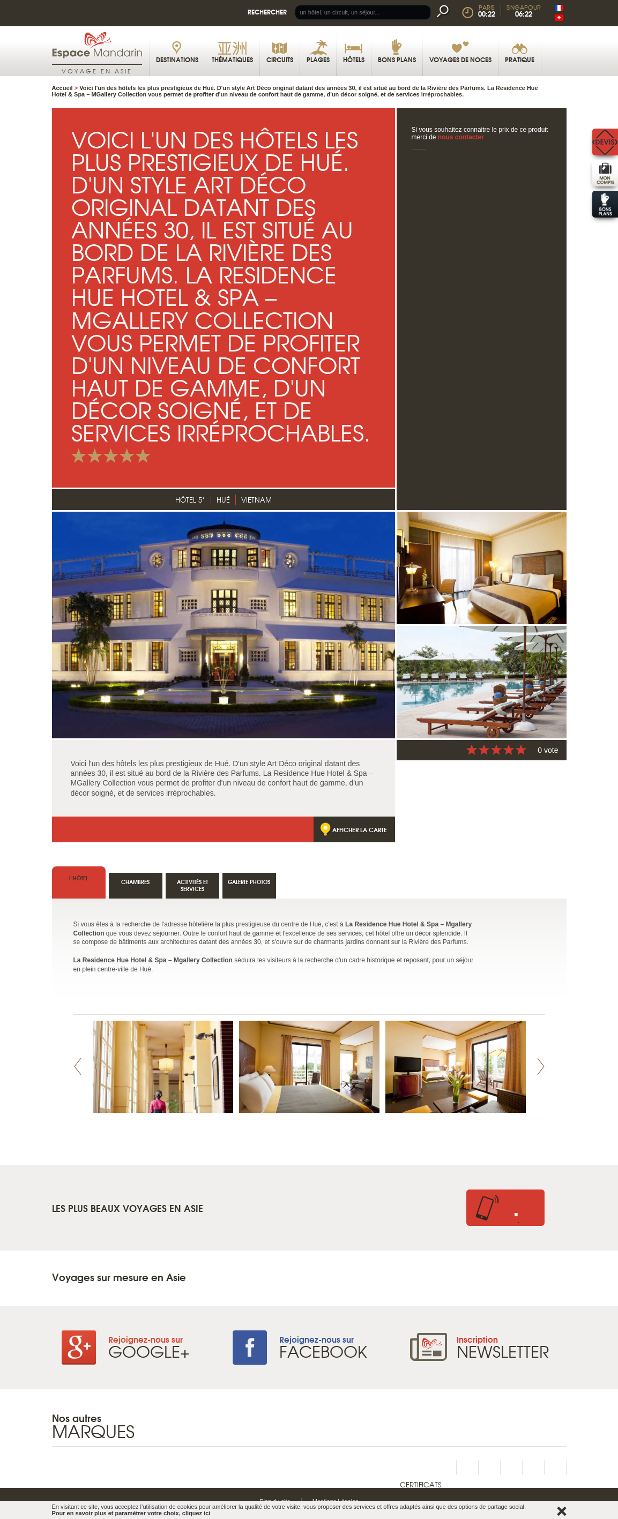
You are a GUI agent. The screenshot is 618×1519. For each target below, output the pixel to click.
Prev (77, 1066)
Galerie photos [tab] (249, 882)
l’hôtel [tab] (78, 878)
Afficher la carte (359, 829)
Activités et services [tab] (192, 885)
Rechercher (267, 11)
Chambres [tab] (135, 882)
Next (541, 1066)
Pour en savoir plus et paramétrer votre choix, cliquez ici (131, 1513)
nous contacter (461, 137)
